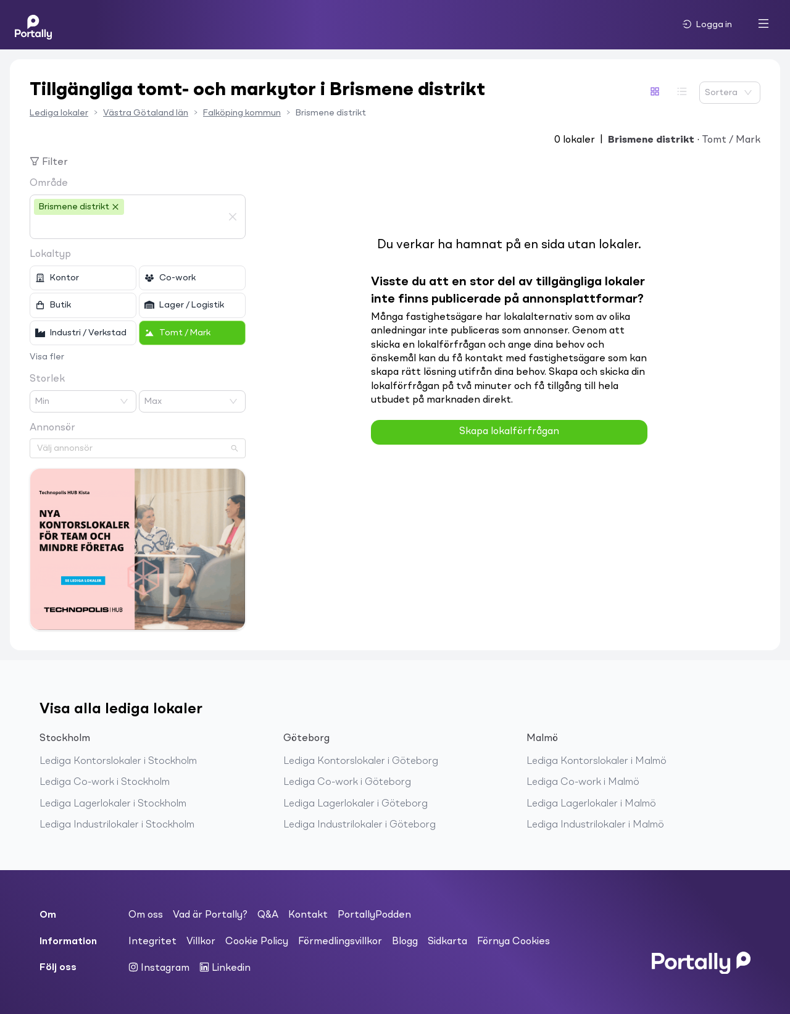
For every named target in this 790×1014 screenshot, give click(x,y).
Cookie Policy (256, 942)
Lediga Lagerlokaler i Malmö (591, 804)
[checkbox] (83, 278)
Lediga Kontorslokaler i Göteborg (360, 761)
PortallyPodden (374, 915)
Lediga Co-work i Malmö (582, 782)
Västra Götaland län (145, 113)
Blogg (405, 942)
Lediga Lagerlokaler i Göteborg (355, 804)
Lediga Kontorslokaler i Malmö (596, 761)
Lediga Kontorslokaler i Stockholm (118, 761)
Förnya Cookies (513, 942)
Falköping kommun (242, 113)
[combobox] (128, 227)
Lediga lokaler (59, 113)
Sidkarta (447, 942)
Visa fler (47, 357)
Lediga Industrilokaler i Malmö (595, 825)
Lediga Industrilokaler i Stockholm (117, 825)
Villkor (200, 942)
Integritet (152, 942)
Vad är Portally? (210, 915)
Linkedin (225, 967)
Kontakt (308, 915)
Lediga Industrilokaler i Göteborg (359, 825)
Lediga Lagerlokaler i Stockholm (113, 804)
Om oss (145, 915)
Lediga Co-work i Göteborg (347, 782)
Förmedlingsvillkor (340, 942)
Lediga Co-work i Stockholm (105, 782)
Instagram (158, 967)
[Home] (33, 25)
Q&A (267, 915)
